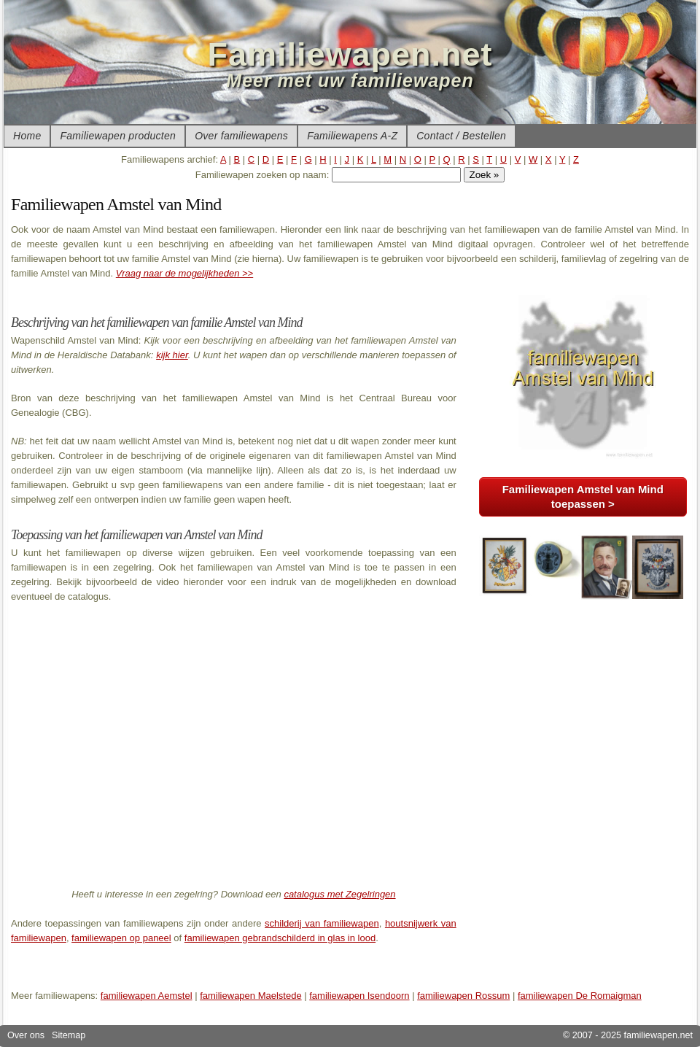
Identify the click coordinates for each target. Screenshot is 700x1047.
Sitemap (68, 1035)
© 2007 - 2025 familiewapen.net (628, 1035)
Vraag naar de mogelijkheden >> (184, 273)
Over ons (25, 1035)
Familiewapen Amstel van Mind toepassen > (583, 496)
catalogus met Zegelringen (339, 894)
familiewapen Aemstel (146, 995)
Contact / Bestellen (461, 136)
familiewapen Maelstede (250, 995)
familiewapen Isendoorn (359, 995)
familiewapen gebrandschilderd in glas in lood (280, 937)
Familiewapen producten (118, 136)
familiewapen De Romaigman (580, 995)
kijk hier (172, 354)
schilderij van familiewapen (322, 923)
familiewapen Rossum (463, 995)
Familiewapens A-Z (352, 136)
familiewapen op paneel (121, 937)
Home (27, 136)
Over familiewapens (241, 136)
